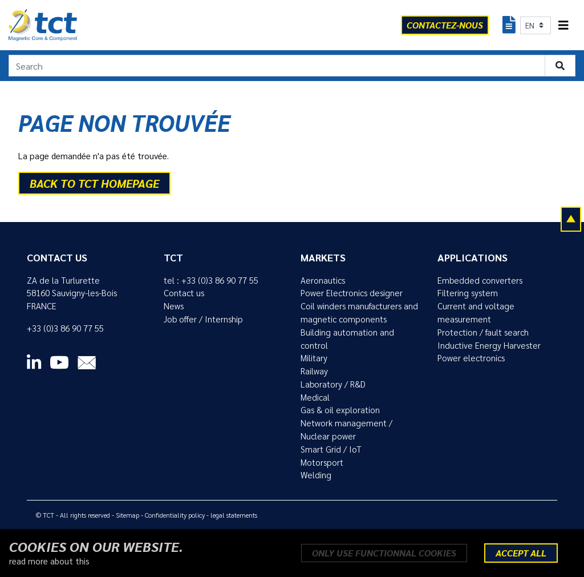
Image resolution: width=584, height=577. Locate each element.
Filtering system (467, 292)
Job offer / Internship (203, 319)
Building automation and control (347, 338)
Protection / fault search (483, 332)
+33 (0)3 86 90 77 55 (65, 328)
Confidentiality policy (175, 514)
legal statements (233, 514)
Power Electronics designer (352, 292)
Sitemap (127, 514)
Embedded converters (479, 280)
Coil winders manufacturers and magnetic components (359, 312)
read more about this (49, 561)
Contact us (184, 292)
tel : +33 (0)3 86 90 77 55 (211, 280)
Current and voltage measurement (475, 312)
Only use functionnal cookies (384, 553)
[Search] (277, 65)
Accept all (521, 553)
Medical (315, 397)
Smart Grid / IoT (331, 449)
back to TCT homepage (94, 183)
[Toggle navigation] (563, 25)
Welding (316, 475)
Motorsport (322, 462)
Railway (314, 371)
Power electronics (471, 358)
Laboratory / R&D (333, 384)
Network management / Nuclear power (346, 429)
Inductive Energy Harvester (489, 345)
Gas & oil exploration (340, 409)
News (174, 306)
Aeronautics (323, 280)
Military (314, 358)
